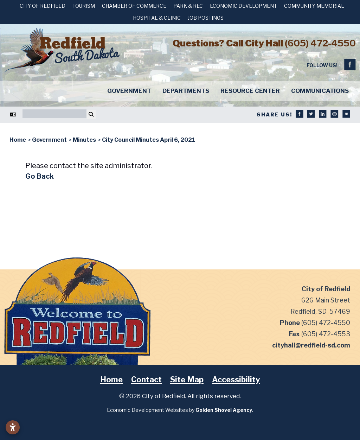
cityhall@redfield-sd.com (311, 345)
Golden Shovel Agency (223, 410)
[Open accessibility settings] (13, 427)
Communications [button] (320, 90)
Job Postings (206, 18)
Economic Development (243, 6)
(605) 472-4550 (320, 43)
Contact (146, 379)
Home (111, 379)
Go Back (39, 176)
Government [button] (129, 90)
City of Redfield (42, 6)
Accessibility (236, 379)
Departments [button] (185, 90)
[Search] (54, 113)
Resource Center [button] (250, 90)
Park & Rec (188, 6)
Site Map (187, 379)
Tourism (83, 6)
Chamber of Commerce (134, 6)
